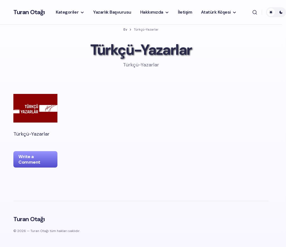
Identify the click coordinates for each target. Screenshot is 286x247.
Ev (125, 29)
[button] (255, 12)
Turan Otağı (29, 12)
